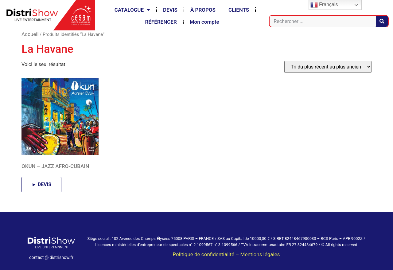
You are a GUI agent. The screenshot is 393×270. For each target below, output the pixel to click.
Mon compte (204, 22)
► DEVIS (41, 184)
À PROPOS (203, 10)
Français (324, 5)
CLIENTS (238, 10)
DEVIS (170, 10)
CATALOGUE (132, 9)
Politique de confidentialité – (206, 254)
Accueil (30, 34)
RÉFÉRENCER (161, 22)
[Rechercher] (382, 21)
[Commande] (328, 67)
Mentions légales (260, 254)
